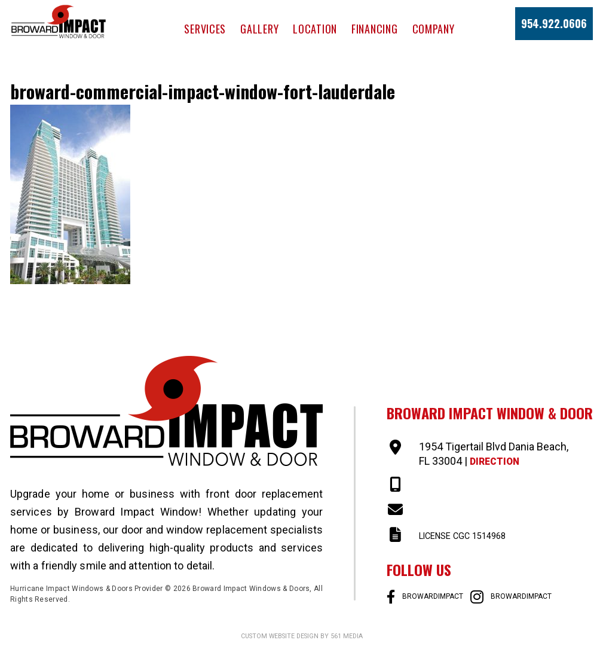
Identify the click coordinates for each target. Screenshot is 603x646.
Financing (374, 28)
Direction (498, 461)
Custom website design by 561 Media (301, 636)
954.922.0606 (554, 23)
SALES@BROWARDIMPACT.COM (495, 510)
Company (433, 28)
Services (205, 28)
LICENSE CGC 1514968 (474, 535)
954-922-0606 (452, 485)
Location (315, 28)
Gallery (259, 28)
